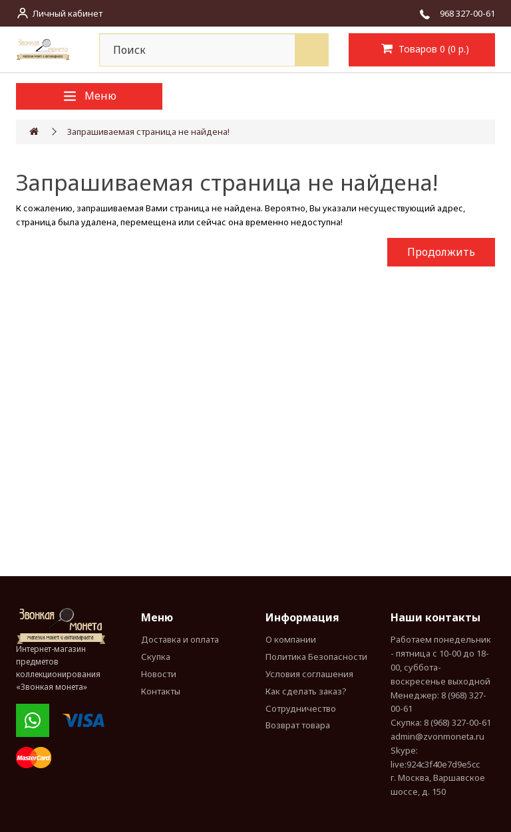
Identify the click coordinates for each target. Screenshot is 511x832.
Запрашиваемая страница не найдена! (148, 132)
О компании (290, 639)
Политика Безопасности (316, 657)
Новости (158, 674)
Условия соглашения (309, 674)
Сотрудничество (300, 708)
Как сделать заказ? (306, 691)
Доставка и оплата (180, 639)
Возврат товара (297, 725)
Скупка (155, 657)
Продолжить (441, 252)
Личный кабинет (67, 13)
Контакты (160, 691)
